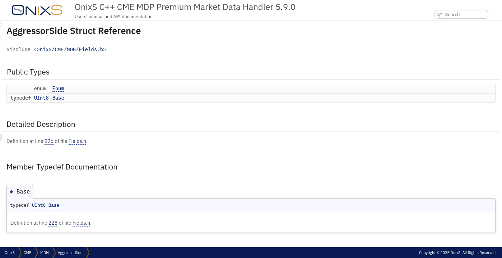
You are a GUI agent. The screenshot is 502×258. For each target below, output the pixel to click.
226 (138, 141)
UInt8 (131, 98)
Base (148, 98)
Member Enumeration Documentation (458, 71)
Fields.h (167, 141)
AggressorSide (70, 252)
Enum (148, 88)
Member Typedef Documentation (455, 55)
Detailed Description (442, 48)
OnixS (10, 252)
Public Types (435, 24)
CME (27, 252)
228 (142, 223)
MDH (44, 252)
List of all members (440, 87)
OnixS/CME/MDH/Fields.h (159, 50)
